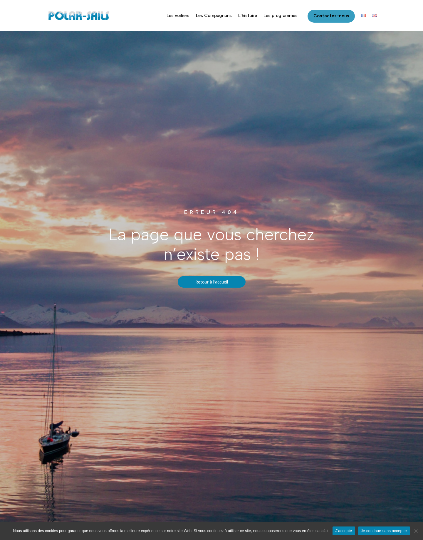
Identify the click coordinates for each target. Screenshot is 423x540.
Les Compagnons (214, 15)
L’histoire (247, 15)
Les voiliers (178, 15)
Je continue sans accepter (384, 531)
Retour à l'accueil (211, 282)
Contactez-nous (331, 16)
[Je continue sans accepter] (416, 531)
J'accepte (343, 531)
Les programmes (280, 15)
